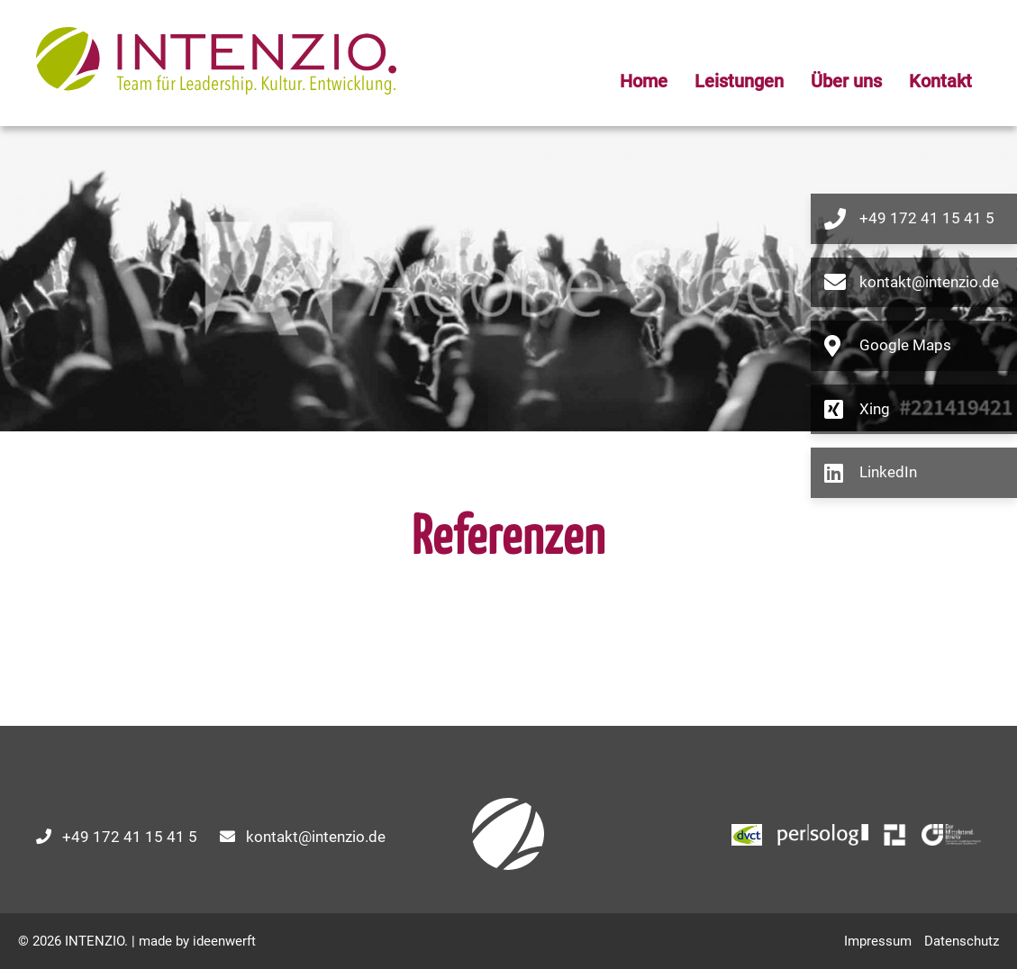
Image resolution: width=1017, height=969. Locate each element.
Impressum (878, 941)
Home (643, 81)
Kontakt (940, 81)
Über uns (846, 81)
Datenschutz (961, 941)
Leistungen (739, 81)
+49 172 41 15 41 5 (129, 837)
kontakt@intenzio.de (316, 837)
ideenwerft (224, 941)
